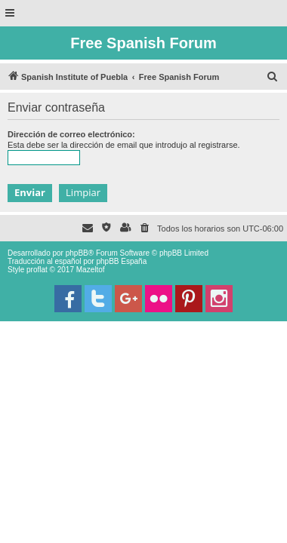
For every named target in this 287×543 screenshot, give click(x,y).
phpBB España (121, 261)
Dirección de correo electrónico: (71, 134)
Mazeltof (90, 269)
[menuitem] (272, 77)
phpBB (77, 253)
